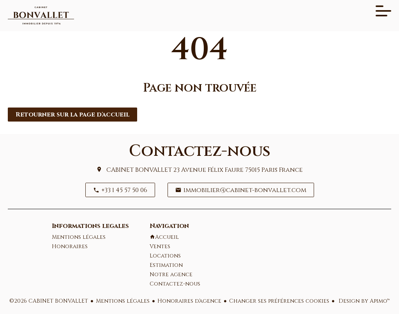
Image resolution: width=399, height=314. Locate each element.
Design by (363, 301)
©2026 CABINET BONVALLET (48, 301)
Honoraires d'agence (189, 301)
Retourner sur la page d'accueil (72, 114)
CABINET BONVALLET (139, 170)
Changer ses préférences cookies (279, 301)
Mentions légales (123, 301)
